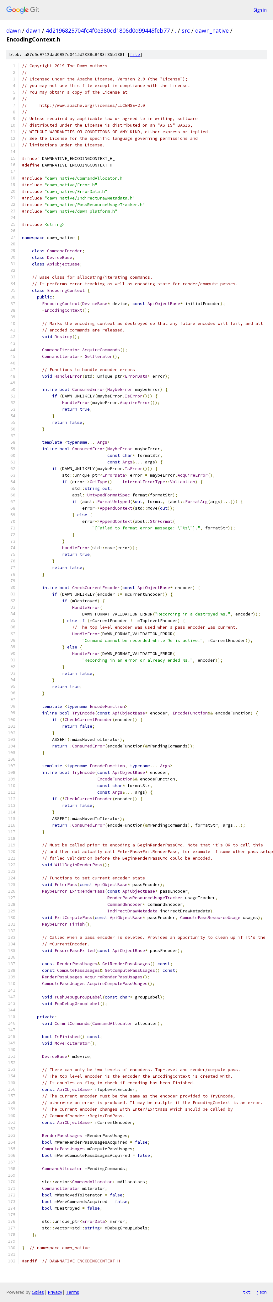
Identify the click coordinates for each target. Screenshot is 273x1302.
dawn (13, 30)
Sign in (260, 10)
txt (246, 1292)
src (186, 30)
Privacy (55, 1292)
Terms (72, 1292)
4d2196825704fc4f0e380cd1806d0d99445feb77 (108, 30)
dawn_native (212, 30)
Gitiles (38, 1292)
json (262, 1292)
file (135, 54)
